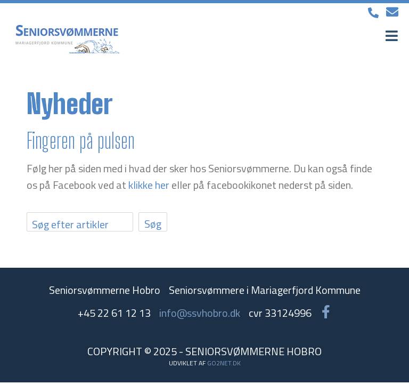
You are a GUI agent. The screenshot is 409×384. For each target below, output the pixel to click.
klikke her (148, 185)
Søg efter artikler (70, 224)
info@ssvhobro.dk (199, 313)
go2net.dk (224, 363)
